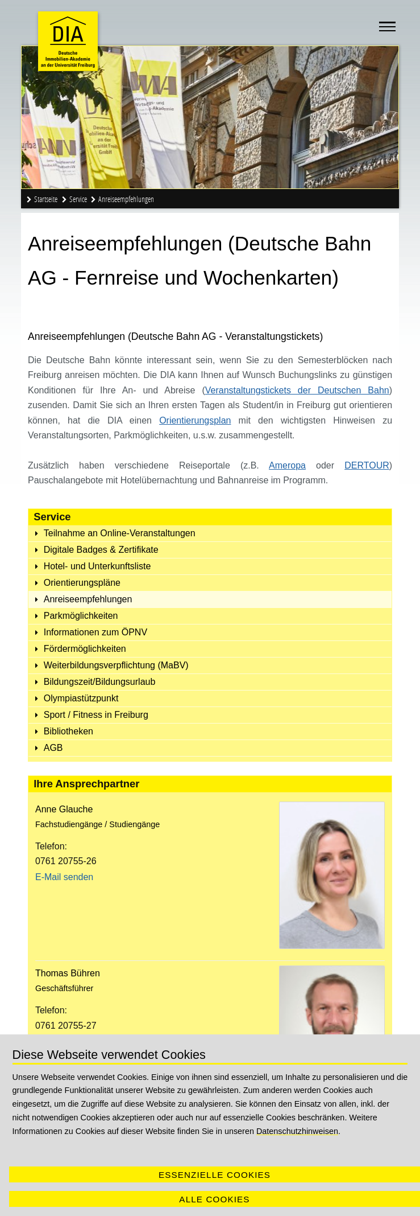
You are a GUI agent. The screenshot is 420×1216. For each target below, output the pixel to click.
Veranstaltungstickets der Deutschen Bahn (297, 390)
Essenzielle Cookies (215, 1175)
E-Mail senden (64, 877)
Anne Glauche (64, 809)
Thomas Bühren (67, 973)
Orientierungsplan (195, 420)
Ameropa (287, 465)
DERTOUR (366, 465)
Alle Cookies (214, 1199)
